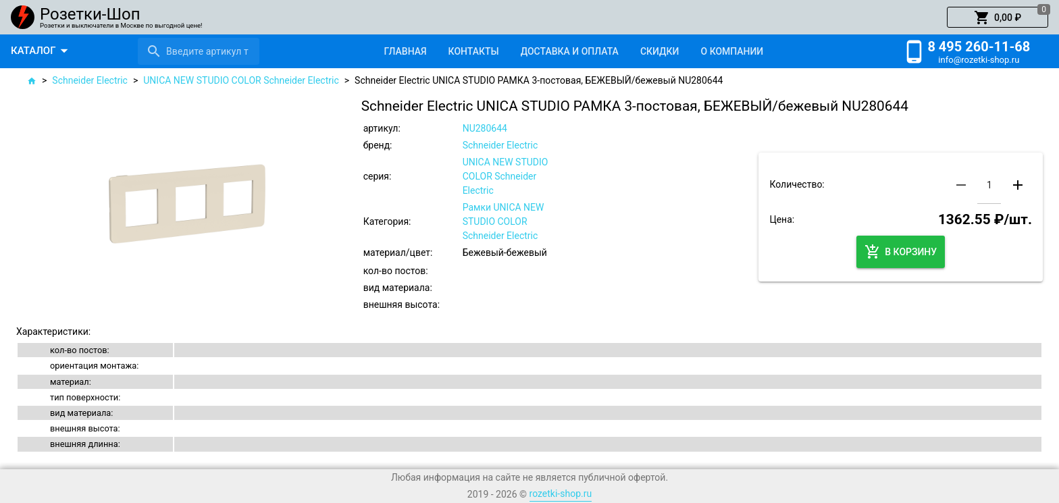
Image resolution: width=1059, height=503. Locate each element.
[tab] (405, 51)
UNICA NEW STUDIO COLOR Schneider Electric (240, 80)
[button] (997, 17)
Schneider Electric (90, 80)
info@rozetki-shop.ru (978, 59)
